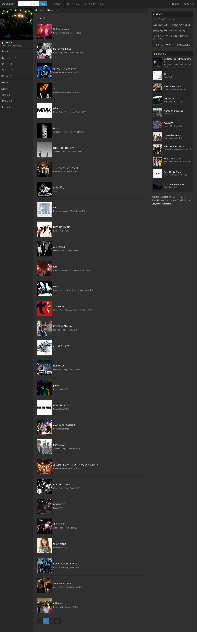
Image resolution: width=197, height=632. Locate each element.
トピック (7, 64)
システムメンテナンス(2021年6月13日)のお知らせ (171, 37)
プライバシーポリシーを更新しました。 (172, 45)
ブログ (6, 95)
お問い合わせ (184, 200)
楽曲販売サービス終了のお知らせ (169, 30)
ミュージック (9, 70)
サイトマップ (172, 200)
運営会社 (155, 200)
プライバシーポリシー (178, 197)
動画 (5, 82)
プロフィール (9, 58)
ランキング (89, 4)
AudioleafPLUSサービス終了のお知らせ (172, 25)
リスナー (7, 107)
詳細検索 (57, 4)
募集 (103, 4)
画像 (5, 89)
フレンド (7, 101)
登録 (176, 4)
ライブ (6, 76)
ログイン (189, 4)
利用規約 (164, 197)
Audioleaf (8, 3)
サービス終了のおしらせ (165, 19)
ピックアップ (73, 4)
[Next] (58, 621)
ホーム (6, 51)
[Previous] (40, 621)
